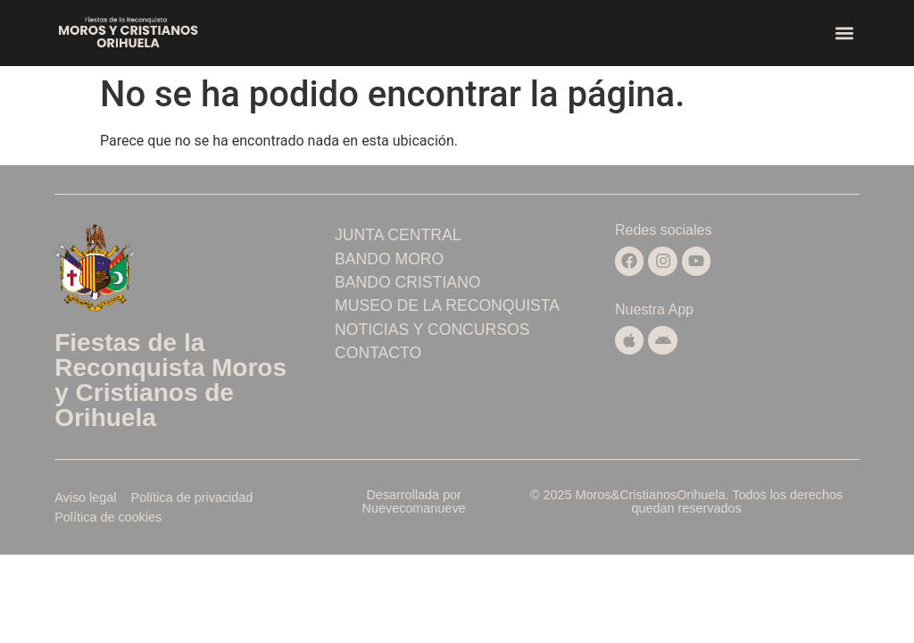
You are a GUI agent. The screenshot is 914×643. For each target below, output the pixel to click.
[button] (845, 33)
